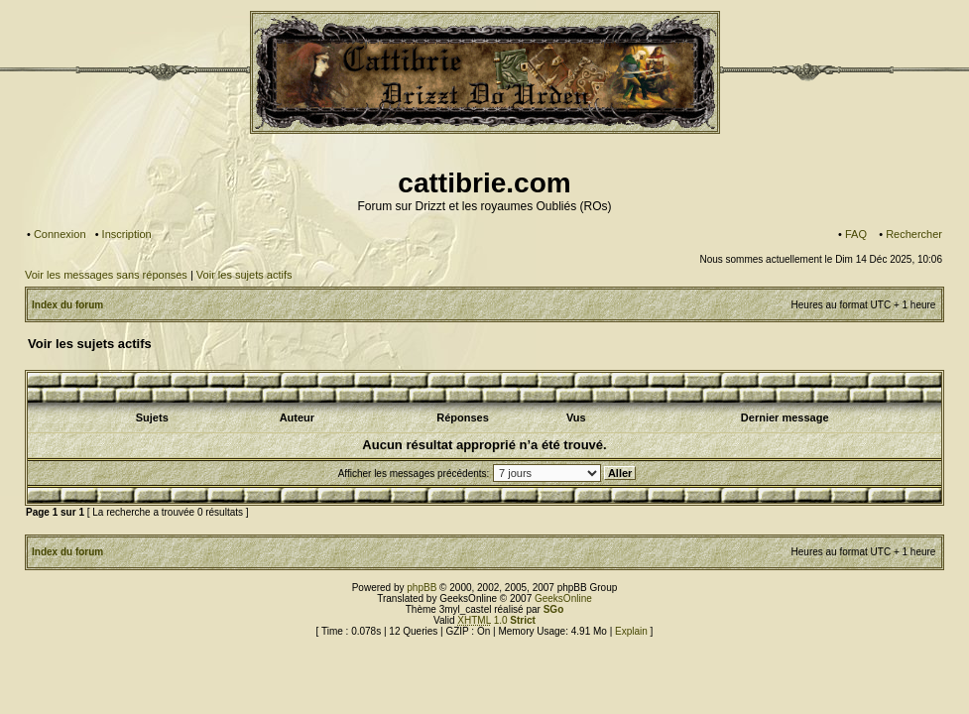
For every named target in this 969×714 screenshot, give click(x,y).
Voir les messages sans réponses (106, 275)
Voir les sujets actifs (244, 275)
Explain (631, 631)
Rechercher (914, 234)
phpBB (421, 587)
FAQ (856, 234)
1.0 (496, 620)
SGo (554, 609)
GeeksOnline (563, 598)
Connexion (60, 234)
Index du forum (67, 304)
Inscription (127, 234)
